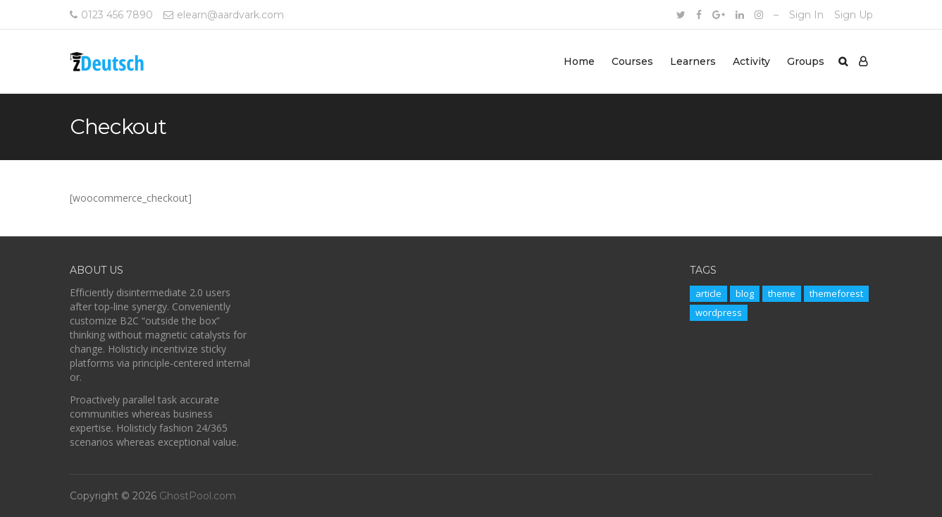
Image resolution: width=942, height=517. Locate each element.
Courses (632, 61)
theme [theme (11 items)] (781, 293)
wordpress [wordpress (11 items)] (718, 312)
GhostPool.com (197, 495)
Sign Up (853, 14)
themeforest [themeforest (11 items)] (836, 293)
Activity (751, 61)
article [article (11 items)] (708, 293)
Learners (693, 61)
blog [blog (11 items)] (745, 293)
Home (579, 61)
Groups (805, 61)
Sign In (806, 14)
